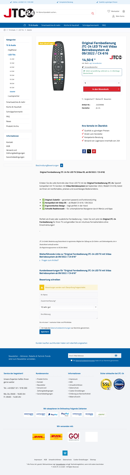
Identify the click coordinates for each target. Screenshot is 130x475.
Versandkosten (60, 464)
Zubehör (12, 91)
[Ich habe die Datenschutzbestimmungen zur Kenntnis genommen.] (40, 328)
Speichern (45, 331)
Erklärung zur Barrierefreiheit (80, 393)
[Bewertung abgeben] (68, 307)
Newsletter (41, 385)
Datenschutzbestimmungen (60, 328)
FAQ (8, 116)
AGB (8, 146)
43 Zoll (11, 71)
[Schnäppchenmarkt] (91, 25)
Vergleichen (87, 99)
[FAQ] (104, 25)
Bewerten (106, 99)
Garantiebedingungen (15, 156)
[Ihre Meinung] (68, 315)
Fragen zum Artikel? (49, 260)
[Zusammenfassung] (68, 300)
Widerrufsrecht (74, 396)
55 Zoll (11, 79)
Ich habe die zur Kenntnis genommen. (66, 328)
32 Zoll (11, 63)
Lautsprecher (13, 95)
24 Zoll (11, 59)
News (8, 121)
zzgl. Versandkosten (95, 63)
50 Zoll (11, 75)
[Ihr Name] (68, 294)
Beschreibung (41, 165)
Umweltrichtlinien (75, 385)
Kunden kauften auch (45, 342)
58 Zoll (11, 83)
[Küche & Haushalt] (71, 25)
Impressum (73, 379)
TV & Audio (11, 45)
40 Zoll (11, 67)
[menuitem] (123, 11)
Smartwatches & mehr (15, 102)
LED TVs (11, 54)
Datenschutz (74, 387)
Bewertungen (55, 165)
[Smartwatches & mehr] (51, 25)
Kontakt (9, 142)
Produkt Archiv (12, 126)
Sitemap (93, 460)
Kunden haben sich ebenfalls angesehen (70, 342)
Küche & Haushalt (13, 106)
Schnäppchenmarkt (14, 111)
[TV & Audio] (33, 25)
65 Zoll (11, 87)
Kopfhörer (12, 49)
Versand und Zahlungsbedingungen (15, 152)
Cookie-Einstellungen (77, 390)
